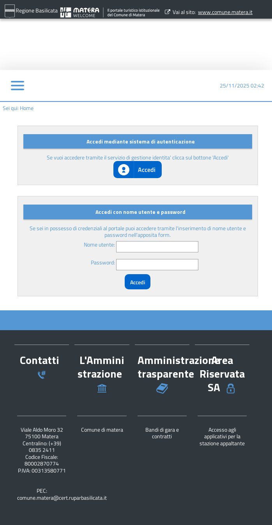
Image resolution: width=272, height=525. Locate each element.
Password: (103, 262)
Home (27, 108)
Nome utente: (99, 244)
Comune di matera (102, 429)
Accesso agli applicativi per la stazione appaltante (222, 436)
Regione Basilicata (31, 11)
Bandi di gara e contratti (162, 433)
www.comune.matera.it (225, 12)
